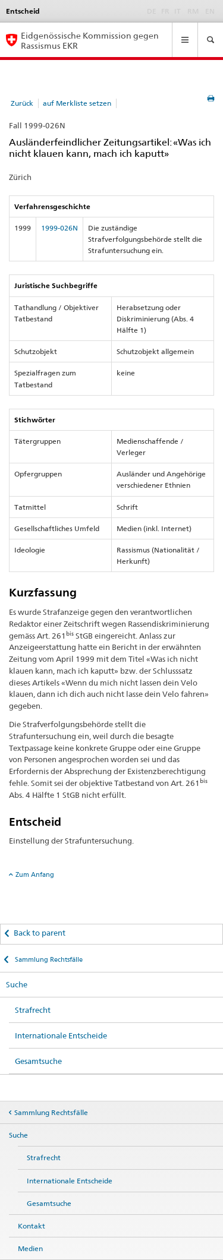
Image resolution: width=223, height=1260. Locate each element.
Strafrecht (33, 1010)
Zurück (22, 103)
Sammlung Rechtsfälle (48, 959)
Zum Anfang (34, 874)
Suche (16, 984)
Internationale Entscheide (61, 1035)
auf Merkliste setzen (77, 103)
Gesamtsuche (38, 1061)
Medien (30, 1248)
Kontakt (31, 1225)
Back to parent (39, 932)
